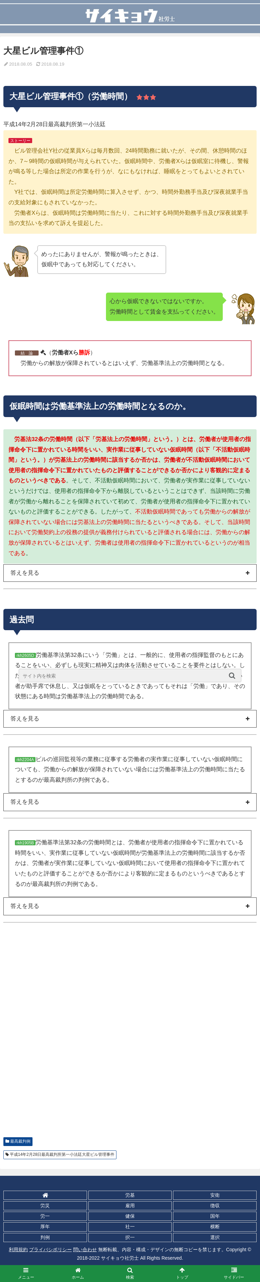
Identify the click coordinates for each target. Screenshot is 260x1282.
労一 (45, 1216)
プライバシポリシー (50, 1249)
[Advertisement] (130, 1037)
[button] (233, 675)
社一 (130, 1226)
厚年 (45, 1226)
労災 (45, 1205)
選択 (215, 1237)
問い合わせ (85, 1249)
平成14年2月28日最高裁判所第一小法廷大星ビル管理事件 (62, 1154)
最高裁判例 (20, 1141)
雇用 (130, 1205)
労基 (130, 1195)
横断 (215, 1226)
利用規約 (18, 1249)
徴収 (215, 1205)
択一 (130, 1237)
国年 (215, 1216)
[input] (130, 675)
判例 (45, 1237)
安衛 (215, 1195)
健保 (130, 1216)
